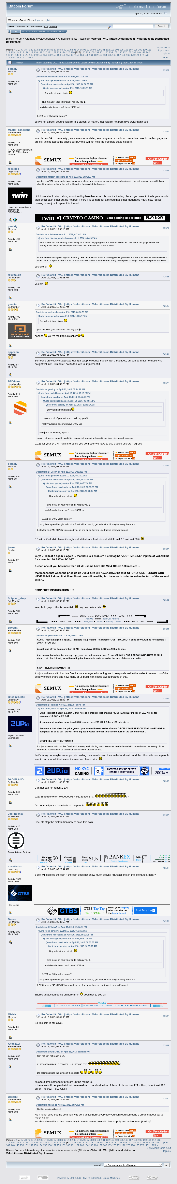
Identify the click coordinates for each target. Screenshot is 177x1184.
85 (48, 49)
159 (82, 55)
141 (143, 52)
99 (94, 49)
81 (35, 49)
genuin (12, 304)
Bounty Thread (113, 621)
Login (42, 31)
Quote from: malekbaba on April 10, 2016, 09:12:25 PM (62, 77)
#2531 (166, 600)
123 (59, 52)
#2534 (166, 781)
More (62, 31)
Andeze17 (14, 1043)
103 (112, 49)
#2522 (166, 131)
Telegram (88, 621)
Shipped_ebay (17, 598)
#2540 (166, 1098)
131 (97, 52)
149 (36, 55)
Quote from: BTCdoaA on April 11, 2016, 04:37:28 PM (61, 472)
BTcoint (12, 627)
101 (103, 49)
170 (133, 55)
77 (22, 49)
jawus (11, 547)
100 (99, 49)
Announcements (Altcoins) (73, 38)
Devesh (12, 919)
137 (125, 52)
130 (92, 52)
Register (52, 31)
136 (120, 52)
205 (29, 57)
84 (45, 49)
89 (61, 49)
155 (63, 55)
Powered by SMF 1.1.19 (69, 1178)
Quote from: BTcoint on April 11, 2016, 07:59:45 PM (60, 705)
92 (71, 49)
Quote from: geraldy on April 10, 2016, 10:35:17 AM (67, 88)
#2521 (166, 70)
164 (105, 55)
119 (40, 52)
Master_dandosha (19, 129)
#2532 (166, 629)
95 (81, 49)
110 (145, 49)
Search (33, 31)
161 (91, 55)
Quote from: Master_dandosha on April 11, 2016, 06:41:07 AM (65, 177)
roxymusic (14, 274)
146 (22, 55)
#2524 (166, 228)
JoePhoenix (15, 813)
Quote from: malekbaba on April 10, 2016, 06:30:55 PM (67, 84)
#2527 (166, 354)
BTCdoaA (14, 381)
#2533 (166, 698)
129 (88, 52)
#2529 (166, 465)
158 (77, 55)
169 (128, 55)
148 (31, 55)
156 (68, 55)
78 (25, 49)
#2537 (166, 921)
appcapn (13, 352)
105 (122, 49)
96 (84, 49)
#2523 (166, 170)
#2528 (166, 383)
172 (142, 55)
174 (8, 57)
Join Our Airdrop (111, 618)
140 (139, 52)
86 (51, 49)
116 (27, 52)
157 (73, 55)
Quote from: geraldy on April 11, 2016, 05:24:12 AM (60, 389)
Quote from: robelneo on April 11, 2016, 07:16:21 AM (61, 234)
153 (54, 55)
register (47, 20)
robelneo (13, 168)
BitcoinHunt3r (16, 696)
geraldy (12, 68)
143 (8, 55)
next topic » (165, 52)
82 (38, 49)
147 (27, 55)
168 (123, 55)
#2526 (166, 306)
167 (119, 55)
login (38, 20)
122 (54, 52)
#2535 (166, 815)
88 (58, 49)
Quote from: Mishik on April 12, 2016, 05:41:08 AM (60, 1105)
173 (147, 55)
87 (55, 49)
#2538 (166, 1016)
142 (148, 52)
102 (108, 49)
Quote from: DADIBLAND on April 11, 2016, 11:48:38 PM (63, 1052)
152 (50, 55)
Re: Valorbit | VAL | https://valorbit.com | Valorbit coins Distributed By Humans (90, 68)
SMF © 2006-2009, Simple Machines (101, 1178)
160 (87, 55)
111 (149, 49)
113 (13, 52)
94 (78, 49)
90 (65, 49)
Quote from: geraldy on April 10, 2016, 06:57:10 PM (62, 80)
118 (36, 52)
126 (73, 52)
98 (91, 49)
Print (165, 57)
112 (8, 52)
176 (17, 57)
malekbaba (14, 866)
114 (17, 52)
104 (117, 49)
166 (114, 55)
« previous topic (163, 49)
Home (15, 31)
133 (106, 52)
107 (131, 49)
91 (68, 49)
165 (110, 55)
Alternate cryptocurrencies (40, 38)
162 (96, 55)
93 (74, 49)
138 (129, 52)
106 (126, 49)
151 (45, 55)
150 (40, 55)
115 (22, 52)
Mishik (12, 1014)
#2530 (166, 549)
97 (88, 49)
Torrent (52, 26)
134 (111, 52)
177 (22, 57)
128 (83, 52)
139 (134, 52)
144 (13, 55)
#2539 (166, 1045)
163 (100, 55)
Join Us (89, 618)
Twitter (99, 621)
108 (135, 49)
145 (17, 55)
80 (32, 49)
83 (42, 49)
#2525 (166, 276)
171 (137, 55)
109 (140, 49)
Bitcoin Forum (14, 38)
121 (50, 52)
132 (102, 52)
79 (28, 49)
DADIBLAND (16, 779)
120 (45, 52)
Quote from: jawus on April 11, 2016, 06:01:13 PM (59, 635)
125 (68, 52)
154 (59, 55)
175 (13, 57)
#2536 (166, 868)
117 (31, 52)
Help (24, 31)
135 (116, 52)
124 (63, 52)
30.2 (46, 26)
